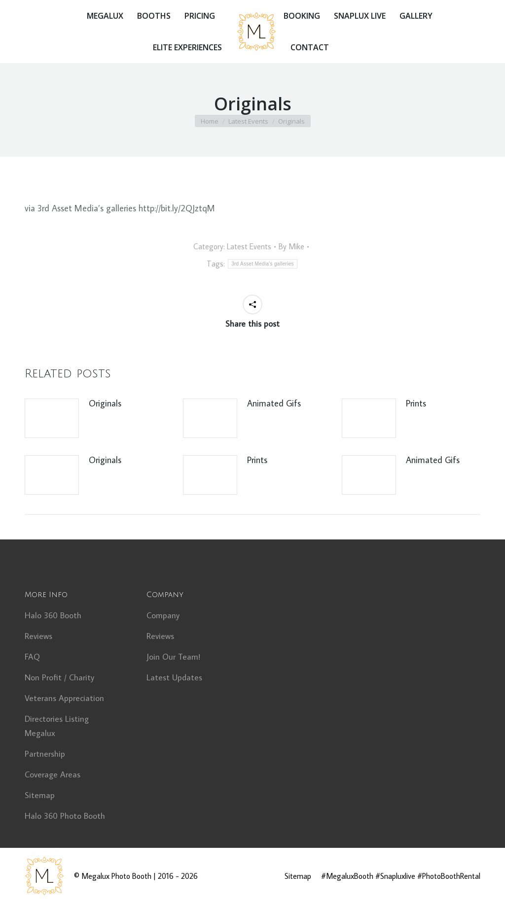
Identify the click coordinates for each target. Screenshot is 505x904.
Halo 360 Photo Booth (65, 815)
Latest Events (249, 246)
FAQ (32, 656)
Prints (416, 403)
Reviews (38, 636)
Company (163, 615)
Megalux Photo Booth (116, 876)
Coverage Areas (52, 774)
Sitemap (40, 795)
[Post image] (52, 418)
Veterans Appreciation (64, 698)
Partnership (45, 753)
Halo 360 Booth (53, 615)
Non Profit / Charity (59, 677)
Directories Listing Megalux (57, 725)
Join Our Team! (173, 656)
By (291, 246)
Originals (105, 403)
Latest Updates (174, 677)
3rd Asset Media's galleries (262, 264)
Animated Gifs (274, 403)
